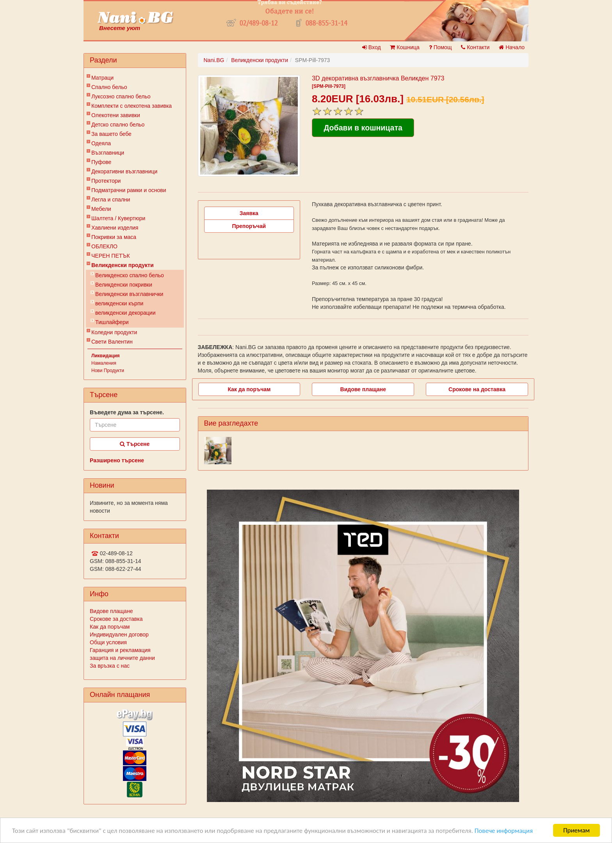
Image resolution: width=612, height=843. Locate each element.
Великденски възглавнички (129, 294)
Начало (512, 47)
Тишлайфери (112, 322)
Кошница (404, 47)
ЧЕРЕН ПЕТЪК (110, 256)
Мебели (101, 209)
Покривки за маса (113, 237)
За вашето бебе (111, 134)
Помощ (440, 47)
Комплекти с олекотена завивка (131, 106)
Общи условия (108, 642)
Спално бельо (109, 87)
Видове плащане (111, 611)
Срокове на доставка (476, 389)
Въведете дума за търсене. (127, 412)
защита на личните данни (122, 658)
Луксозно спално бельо (121, 96)
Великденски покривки (123, 285)
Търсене (134, 444)
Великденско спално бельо (129, 275)
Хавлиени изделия (114, 228)
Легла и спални (110, 199)
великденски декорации (125, 313)
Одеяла (101, 143)
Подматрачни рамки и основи (128, 190)
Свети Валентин (112, 342)
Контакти (475, 47)
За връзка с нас (110, 666)
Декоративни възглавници (124, 171)
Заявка (249, 213)
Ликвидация (105, 355)
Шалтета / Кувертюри (118, 218)
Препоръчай (249, 226)
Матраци (102, 78)
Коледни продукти (114, 332)
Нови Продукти (107, 370)
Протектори (106, 181)
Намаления (103, 363)
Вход (371, 47)
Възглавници (107, 153)
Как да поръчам (110, 627)
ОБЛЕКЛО (104, 246)
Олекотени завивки (115, 115)
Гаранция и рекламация (120, 650)
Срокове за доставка (116, 619)
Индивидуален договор (119, 634)
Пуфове (101, 162)
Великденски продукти (122, 265)
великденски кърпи (119, 303)
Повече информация (504, 831)
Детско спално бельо (117, 124)
